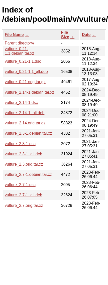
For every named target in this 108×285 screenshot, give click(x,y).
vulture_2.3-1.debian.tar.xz (28, 133)
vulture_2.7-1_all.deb (23, 195)
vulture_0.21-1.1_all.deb (26, 71)
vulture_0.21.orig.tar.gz (25, 82)
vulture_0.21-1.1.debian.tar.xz (19, 51)
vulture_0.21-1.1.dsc (23, 61)
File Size (65, 34)
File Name (14, 34)
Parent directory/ (19, 43)
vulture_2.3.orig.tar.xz (24, 164)
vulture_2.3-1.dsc (20, 144)
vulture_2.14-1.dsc (21, 102)
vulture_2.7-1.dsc (20, 185)
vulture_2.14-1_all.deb (24, 113)
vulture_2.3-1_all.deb (23, 154)
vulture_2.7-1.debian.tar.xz (28, 174)
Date (86, 34)
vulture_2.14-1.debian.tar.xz (29, 92)
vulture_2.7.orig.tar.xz (24, 205)
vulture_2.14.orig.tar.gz (25, 123)
